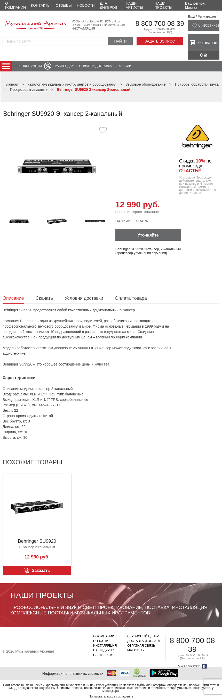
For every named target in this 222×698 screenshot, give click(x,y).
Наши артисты (134, 5)
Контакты (41, 5)
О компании (15, 5)
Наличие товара (131, 221)
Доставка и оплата (143, 641)
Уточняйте (148, 235)
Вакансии (123, 66)
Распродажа (65, 66)
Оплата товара (131, 298)
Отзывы (64, 5)
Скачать (44, 298)
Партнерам (102, 655)
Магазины (136, 650)
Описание (13, 298)
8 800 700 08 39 (160, 23)
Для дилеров (108, 5)
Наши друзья (104, 650)
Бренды (22, 66)
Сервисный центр (143, 636)
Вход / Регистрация (202, 16)
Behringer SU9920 (37, 541)
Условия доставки (84, 298)
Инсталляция (105, 645)
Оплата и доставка (95, 66)
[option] (57, 166)
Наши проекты (163, 5)
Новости (86, 5)
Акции (36, 66)
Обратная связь (141, 645)
